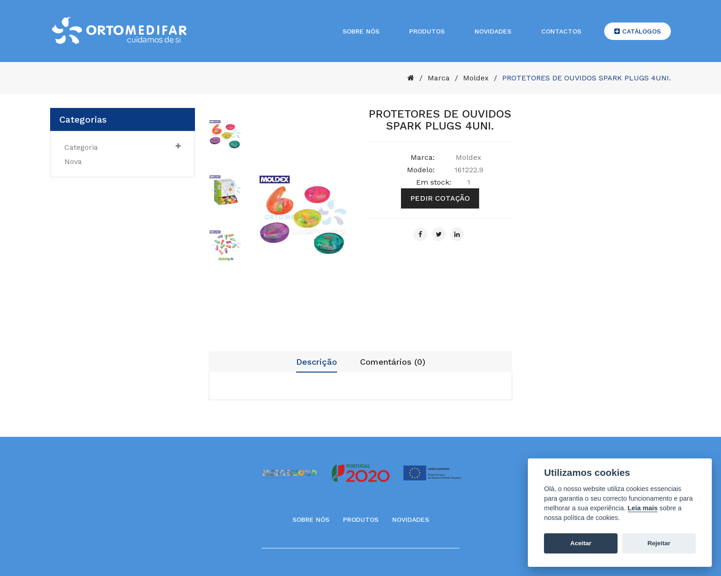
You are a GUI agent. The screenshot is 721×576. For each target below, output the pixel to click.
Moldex (476, 77)
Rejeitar (658, 543)
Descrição (316, 362)
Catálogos (637, 31)
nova (73, 161)
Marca (439, 77)
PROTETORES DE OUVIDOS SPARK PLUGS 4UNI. (586, 77)
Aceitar (580, 543)
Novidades (493, 31)
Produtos (427, 31)
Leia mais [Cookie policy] (643, 508)
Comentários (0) (392, 362)
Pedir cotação (440, 198)
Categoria (122, 147)
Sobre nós (361, 31)
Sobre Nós (310, 519)
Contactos (561, 31)
